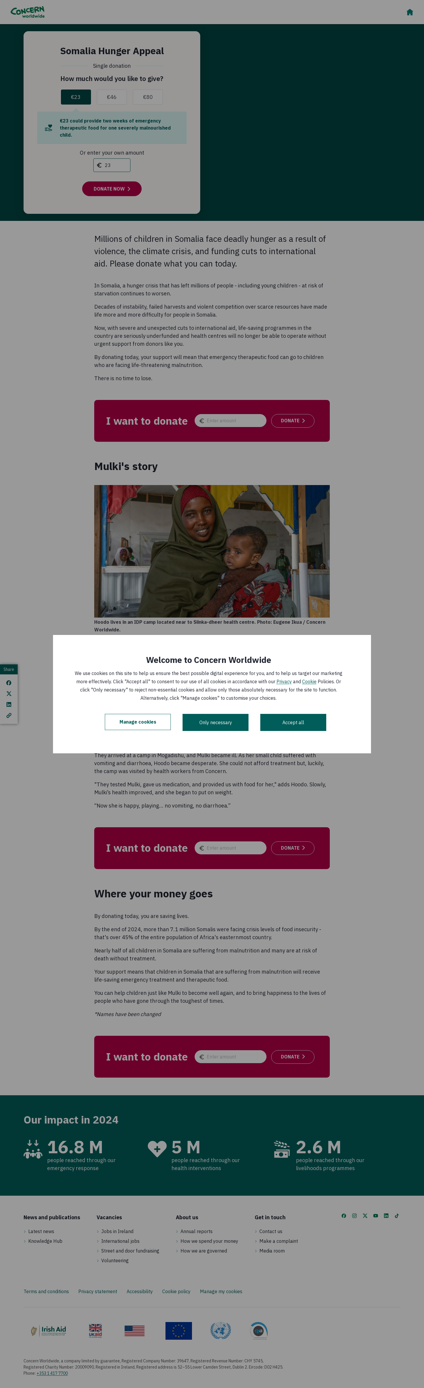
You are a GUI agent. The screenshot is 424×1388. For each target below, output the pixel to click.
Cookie (309, 681)
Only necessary (215, 722)
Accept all (293, 722)
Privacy (284, 681)
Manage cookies (138, 722)
